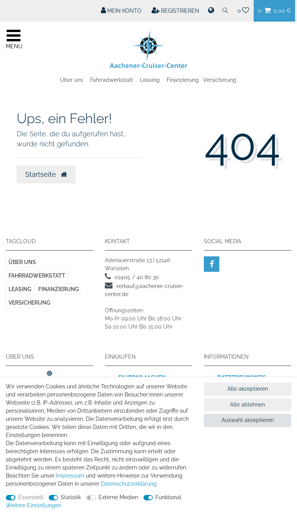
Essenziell (30, 497)
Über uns (71, 80)
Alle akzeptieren (247, 389)
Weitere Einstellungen (33, 505)
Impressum (70, 476)
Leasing (150, 80)
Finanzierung (183, 80)
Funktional (168, 497)
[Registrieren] (175, 11)
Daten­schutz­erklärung (129, 484)
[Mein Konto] (121, 11)
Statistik (71, 497)
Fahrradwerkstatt (111, 80)
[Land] (210, 11)
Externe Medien (118, 497)
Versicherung (219, 80)
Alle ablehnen (247, 404)
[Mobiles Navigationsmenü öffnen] (13, 38)
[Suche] (225, 11)
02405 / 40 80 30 (136, 277)
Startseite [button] (46, 174)
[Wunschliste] (243, 11)
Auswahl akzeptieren (248, 420)
